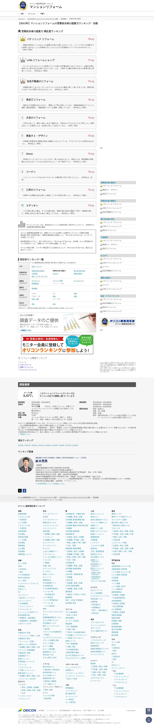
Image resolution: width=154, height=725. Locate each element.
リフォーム (22, 664)
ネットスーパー (49, 543)
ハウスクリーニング (50, 525)
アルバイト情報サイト (99, 523)
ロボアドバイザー (25, 624)
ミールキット (48, 537)
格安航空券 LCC (49, 678)
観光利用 (48, 698)
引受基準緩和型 (119, 598)
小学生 (83, 594)
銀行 (21, 572)
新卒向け (95, 613)
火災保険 (21, 534)
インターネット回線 (119, 543)
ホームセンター (79, 281)
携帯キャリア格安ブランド (122, 517)
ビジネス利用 (50, 695)
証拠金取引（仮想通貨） (29, 621)
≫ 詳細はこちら (24, 434)
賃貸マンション (24, 659)
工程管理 (34, 273)
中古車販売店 (48, 586)
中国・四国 (35, 299)
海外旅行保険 (23, 537)
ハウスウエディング (98, 640)
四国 (115, 537)
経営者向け (96, 605)
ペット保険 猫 (117, 589)
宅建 (69, 629)
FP (68, 627)
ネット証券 (22, 563)
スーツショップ (71, 696)
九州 (38, 647)
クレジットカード (25, 601)
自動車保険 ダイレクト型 (121, 566)
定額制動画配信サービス (52, 617)
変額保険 (115, 632)
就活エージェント (97, 514)
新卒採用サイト (96, 565)
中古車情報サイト (49, 583)
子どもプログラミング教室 (75, 658)
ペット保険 (22, 540)
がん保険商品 (117, 609)
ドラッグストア (71, 691)
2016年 (75, 445)
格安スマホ (125, 525)
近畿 (75, 296)
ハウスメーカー (26, 696)
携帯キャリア (117, 514)
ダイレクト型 (25, 517)
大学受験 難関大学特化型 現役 (76, 525)
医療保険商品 (117, 592)
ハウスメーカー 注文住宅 (27, 679)
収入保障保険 (118, 606)
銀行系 (22, 598)
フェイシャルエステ (98, 625)
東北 (23, 687)
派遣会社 (94, 548)
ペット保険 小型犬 (118, 586)
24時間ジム (69, 670)
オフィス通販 (48, 646)
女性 (54, 304)
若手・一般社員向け (99, 610)
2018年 (61, 445)
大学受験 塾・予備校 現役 (75, 514)
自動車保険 (22, 514)
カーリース (47, 577)
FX (19, 592)
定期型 (122, 595)
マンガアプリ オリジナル (52, 638)
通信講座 (68, 624)
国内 (46, 690)
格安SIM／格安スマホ (120, 523)
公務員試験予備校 (72, 652)
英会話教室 (69, 618)
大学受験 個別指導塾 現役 (75, 520)
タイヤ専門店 (70, 702)
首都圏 (22, 647)
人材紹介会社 (96, 573)
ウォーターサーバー (50, 514)
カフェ (45, 614)
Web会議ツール (97, 599)
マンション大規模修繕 (26, 650)
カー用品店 (69, 699)
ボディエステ (96, 628)
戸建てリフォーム (26, 367)
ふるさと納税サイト (50, 551)
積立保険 (115, 635)
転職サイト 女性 (97, 528)
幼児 (69, 615)
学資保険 (21, 551)
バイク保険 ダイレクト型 (121, 572)
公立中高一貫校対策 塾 (74, 574)
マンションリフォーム (28, 370)
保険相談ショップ (25, 554)
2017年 (68, 445)
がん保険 (21, 548)
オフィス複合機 (49, 649)
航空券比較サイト (49, 672)
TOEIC (69, 632)
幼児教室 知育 (70, 603)
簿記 (74, 629)
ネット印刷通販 (96, 593)
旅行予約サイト (49, 667)
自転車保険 (22, 531)
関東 (75, 293)
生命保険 (21, 543)
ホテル (45, 693)
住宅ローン (22, 589)
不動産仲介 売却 (24, 633)
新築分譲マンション (25, 673)
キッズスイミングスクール (74, 676)
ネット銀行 (22, 580)
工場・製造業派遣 (97, 551)
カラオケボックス (97, 678)
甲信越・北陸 (79, 540)
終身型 (115, 595)
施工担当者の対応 (79, 271)
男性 (33, 304)
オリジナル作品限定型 (53, 632)
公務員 (69, 638)
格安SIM (116, 525)
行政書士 (70, 635)
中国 (131, 534)
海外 (51, 690)
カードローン (23, 595)
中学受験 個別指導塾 (73, 569)
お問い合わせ (77, 710)
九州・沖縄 (71, 545)
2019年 (55, 445)
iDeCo (114, 654)
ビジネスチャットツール (100, 596)
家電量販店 (35, 283)
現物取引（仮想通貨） (28, 618)
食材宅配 (46, 531)
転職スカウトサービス (99, 531)
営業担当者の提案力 (108, 201)
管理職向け (96, 607)
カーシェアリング (49, 569)
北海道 (69, 537)
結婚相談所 (95, 646)
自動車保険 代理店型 (119, 569)
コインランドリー (49, 528)
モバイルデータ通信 (119, 520)
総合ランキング (37, 266)
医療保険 (21, 545)
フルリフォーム (25, 365)
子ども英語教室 (71, 612)
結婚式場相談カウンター (100, 649)
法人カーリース (96, 590)
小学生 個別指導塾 (72, 586)
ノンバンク (30, 598)
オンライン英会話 (72, 621)
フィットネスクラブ (73, 667)
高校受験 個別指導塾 (73, 548)
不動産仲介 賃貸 (24, 653)
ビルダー (23, 684)
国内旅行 (48, 670)
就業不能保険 (117, 615)
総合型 (47, 629)
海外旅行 (56, 670)
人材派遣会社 (96, 577)
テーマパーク (96, 681)
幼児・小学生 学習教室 (74, 600)
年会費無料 (24, 603)
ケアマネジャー (81, 635)
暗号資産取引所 (24, 615)
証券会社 (23, 569)
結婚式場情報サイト (98, 652)
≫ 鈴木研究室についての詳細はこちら (50, 484)
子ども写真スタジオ (50, 620)
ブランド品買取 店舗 (50, 640)
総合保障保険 (117, 627)
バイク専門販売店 (51, 600)
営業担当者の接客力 (38, 271)
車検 (44, 609)
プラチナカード (121, 682)
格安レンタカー (49, 574)
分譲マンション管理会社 (27, 644)
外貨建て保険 (117, 621)
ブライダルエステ (97, 622)
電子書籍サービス (49, 623)
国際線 (53, 681)
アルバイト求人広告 (98, 581)
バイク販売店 (48, 597)
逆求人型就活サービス (99, 520)
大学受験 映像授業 (72, 531)
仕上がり (55, 273)
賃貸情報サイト (24, 656)
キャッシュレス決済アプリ (28, 612)
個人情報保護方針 (65, 710)
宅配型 (47, 563)
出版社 (47, 635)
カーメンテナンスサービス (53, 612)
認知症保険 (116, 618)
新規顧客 (34, 288)
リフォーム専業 (58, 281)
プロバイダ (116, 528)
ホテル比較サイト (49, 675)
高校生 (69, 594)
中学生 (76, 594)
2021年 (41, 445)
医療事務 (74, 627)
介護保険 (115, 624)
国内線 (47, 681)
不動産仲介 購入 (24, 638)
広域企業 (116, 540)
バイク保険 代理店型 (119, 575)
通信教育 (68, 591)
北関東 (29, 687)
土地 (38, 636)
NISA (20, 566)
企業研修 (94, 602)
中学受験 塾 (69, 563)
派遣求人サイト (96, 554)
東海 (54, 296)
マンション (24, 636)
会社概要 (41, 710)
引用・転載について (89, 710)
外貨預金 (21, 586)
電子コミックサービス (51, 626)
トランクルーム (49, 554)
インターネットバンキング (28, 583)
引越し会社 (47, 566)
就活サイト (95, 517)
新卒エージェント (97, 569)
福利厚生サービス (49, 652)
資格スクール (70, 641)
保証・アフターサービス (40, 276)
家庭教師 (68, 597)
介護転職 (94, 540)
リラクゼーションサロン (74, 673)
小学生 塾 (69, 580)
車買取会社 (47, 580)
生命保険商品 (117, 601)
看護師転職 (95, 537)
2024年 (20, 445)
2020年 (48, 445)
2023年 (27, 445)
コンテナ (48, 560)
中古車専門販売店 (51, 589)
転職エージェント (97, 534)
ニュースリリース (51, 710)
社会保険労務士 (80, 632)
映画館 (93, 663)
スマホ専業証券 (24, 575)
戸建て (32, 636)
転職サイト (95, 525)
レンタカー (47, 571)
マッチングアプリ (97, 654)
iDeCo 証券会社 (24, 578)
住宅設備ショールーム (26, 661)
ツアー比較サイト (49, 684)
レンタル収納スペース (53, 557)
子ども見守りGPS (50, 658)
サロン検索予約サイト (99, 631)
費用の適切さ (78, 273)
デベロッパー (36, 281)
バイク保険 (22, 523)
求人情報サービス (97, 557)
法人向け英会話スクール (74, 655)
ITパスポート (79, 638)
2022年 (34, 445)
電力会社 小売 (48, 655)
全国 (104, 675)
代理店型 (23, 520)
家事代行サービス (49, 523)
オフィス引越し (49, 643)
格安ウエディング (97, 643)
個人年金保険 (117, 629)
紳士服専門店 (70, 694)
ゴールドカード (26, 609)
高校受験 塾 (69, 534)
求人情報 (101, 710)
